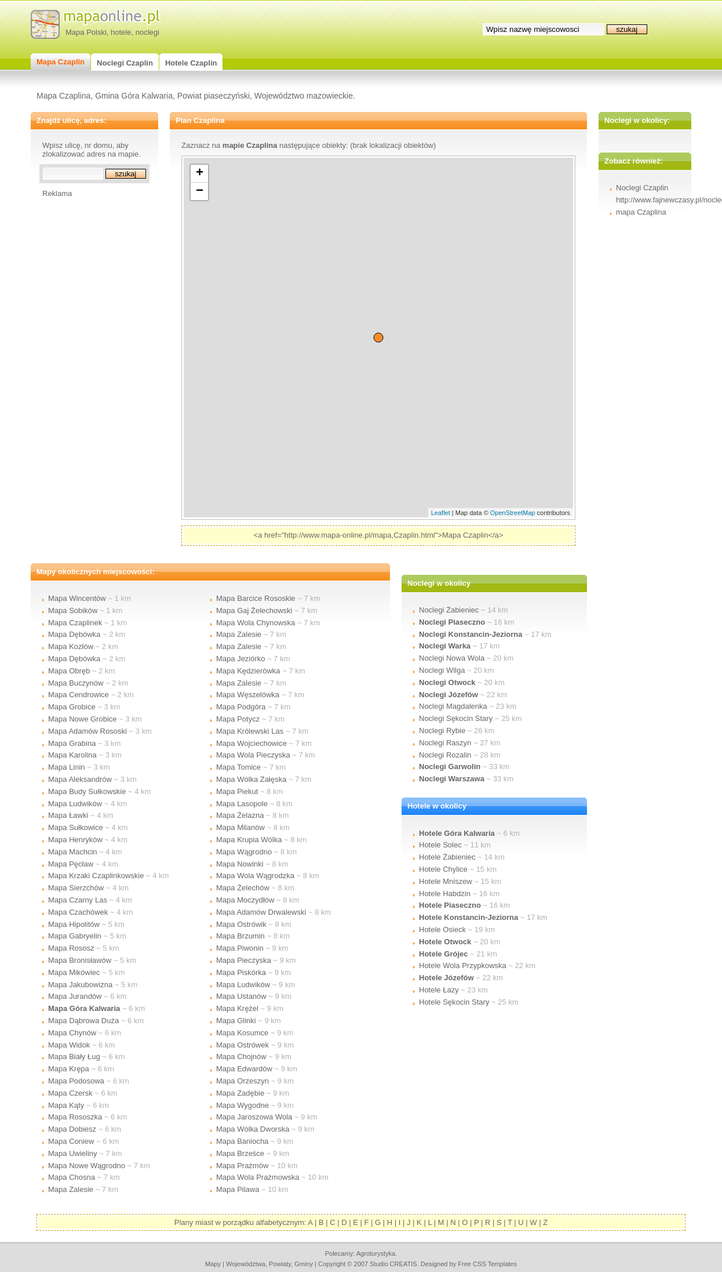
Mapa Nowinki (240, 864)
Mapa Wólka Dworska (252, 1129)
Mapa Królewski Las (249, 731)
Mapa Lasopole (242, 803)
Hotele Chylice (443, 869)
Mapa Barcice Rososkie (256, 598)
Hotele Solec (440, 844)
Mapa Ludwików (75, 803)
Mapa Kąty (66, 1105)
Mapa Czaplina (63, 95)
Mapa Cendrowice (78, 694)
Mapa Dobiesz (72, 1129)
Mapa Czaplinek (75, 622)
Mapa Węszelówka (247, 694)
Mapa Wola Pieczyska (253, 755)
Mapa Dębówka (74, 634)
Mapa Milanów (240, 827)
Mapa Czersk (70, 1093)
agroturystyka (376, 1253)
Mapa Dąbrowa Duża (83, 1020)
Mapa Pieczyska (243, 960)
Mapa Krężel (237, 1008)
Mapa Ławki (68, 815)
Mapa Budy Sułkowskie (87, 791)
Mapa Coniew (71, 1141)
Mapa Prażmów (242, 1165)
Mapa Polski (86, 32)
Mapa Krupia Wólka (249, 839)
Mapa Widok (69, 1045)
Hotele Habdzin (445, 893)
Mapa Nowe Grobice (82, 719)
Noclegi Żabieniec (449, 610)
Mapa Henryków (75, 839)
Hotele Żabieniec (447, 857)
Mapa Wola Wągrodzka (255, 875)
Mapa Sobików (72, 610)
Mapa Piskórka (241, 972)
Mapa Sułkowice (75, 827)
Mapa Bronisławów (79, 960)
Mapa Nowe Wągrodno (86, 1165)
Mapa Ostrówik (241, 924)
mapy (213, 1263)
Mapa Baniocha (242, 1141)
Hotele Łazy (439, 989)
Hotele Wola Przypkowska (462, 965)
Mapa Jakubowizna (80, 984)
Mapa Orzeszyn (242, 1081)
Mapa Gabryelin (74, 936)
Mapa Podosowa (76, 1081)
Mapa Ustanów (241, 996)
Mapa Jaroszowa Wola (254, 1116)
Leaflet (440, 512)
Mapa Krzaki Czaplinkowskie (96, 875)
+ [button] (199, 173)
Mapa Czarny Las (77, 900)
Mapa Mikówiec (74, 972)
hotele (121, 32)
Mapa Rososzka (75, 1116)
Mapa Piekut (237, 791)
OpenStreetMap (512, 512)
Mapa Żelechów (242, 887)
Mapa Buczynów (75, 683)
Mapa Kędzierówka (248, 670)
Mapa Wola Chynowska (255, 622)
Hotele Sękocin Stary (454, 1002)
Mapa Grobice (72, 706)
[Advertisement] (88, 372)
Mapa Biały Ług (74, 1056)
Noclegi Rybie (442, 730)
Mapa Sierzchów (76, 887)
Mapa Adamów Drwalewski (261, 912)
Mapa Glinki (236, 1020)
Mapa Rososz (71, 948)
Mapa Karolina (72, 755)
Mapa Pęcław (70, 864)
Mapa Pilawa (237, 1189)
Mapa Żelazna (240, 815)
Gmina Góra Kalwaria (134, 95)
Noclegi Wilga (442, 670)
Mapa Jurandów (75, 996)
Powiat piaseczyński (213, 95)
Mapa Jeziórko (240, 658)
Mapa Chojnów (241, 1056)
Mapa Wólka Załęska (251, 779)
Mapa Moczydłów (245, 900)
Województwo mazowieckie (303, 95)
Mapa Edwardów (244, 1068)
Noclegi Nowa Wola (451, 658)
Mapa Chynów (72, 1032)
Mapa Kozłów (70, 646)
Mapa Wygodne (242, 1105)
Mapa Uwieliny (72, 1153)
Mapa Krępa (68, 1068)
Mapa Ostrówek (242, 1045)
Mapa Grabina (72, 743)
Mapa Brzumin (240, 936)
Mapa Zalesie (70, 1189)
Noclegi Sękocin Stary (456, 718)
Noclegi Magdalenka (453, 706)
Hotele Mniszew (445, 881)
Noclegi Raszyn (445, 742)
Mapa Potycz (238, 719)
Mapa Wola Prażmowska (258, 1177)
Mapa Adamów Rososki (87, 731)
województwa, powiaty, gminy (269, 1263)
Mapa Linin (66, 767)
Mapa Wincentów (77, 598)
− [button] (199, 191)
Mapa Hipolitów (74, 924)
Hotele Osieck (442, 929)
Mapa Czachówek (78, 912)
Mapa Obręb (69, 670)
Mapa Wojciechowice (251, 743)
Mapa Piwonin (240, 948)
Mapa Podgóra (240, 706)
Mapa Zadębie (240, 1093)
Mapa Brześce (240, 1153)
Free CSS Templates (487, 1263)
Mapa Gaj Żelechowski (254, 610)
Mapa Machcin (72, 851)
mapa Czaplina (641, 212)
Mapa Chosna (71, 1177)
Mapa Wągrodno (244, 851)
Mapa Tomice (238, 767)
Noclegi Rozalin (445, 755)
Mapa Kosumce (242, 1032)
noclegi (147, 32)
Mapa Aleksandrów (80, 779)
